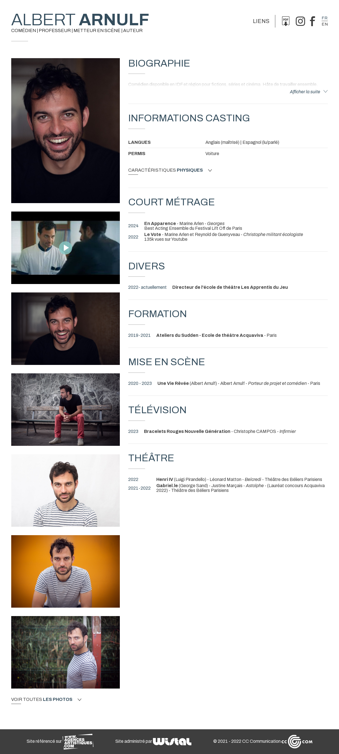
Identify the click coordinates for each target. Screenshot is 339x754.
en (325, 24)
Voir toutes (46, 699)
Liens (261, 21)
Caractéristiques (170, 170)
